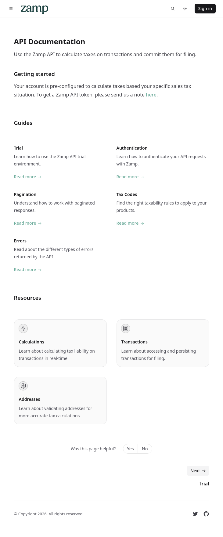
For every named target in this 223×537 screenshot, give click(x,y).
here (151, 94)
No (145, 449)
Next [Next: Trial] (198, 471)
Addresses (29, 399)
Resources (27, 297)
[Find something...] (172, 8)
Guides (23, 122)
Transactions (134, 342)
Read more (28, 177)
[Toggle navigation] (11, 8)
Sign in (205, 8)
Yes (130, 449)
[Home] (34, 8)
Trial (204, 483)
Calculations (31, 342)
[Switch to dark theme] (185, 8)
